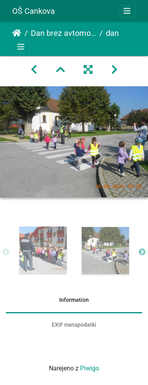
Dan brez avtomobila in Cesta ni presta (63, 33)
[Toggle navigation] (127, 11)
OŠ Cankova (33, 11)
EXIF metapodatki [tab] (74, 325)
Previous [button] (6, 252)
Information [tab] (74, 300)
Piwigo (89, 368)
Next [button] (142, 252)
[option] (43, 250)
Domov (16, 33)
